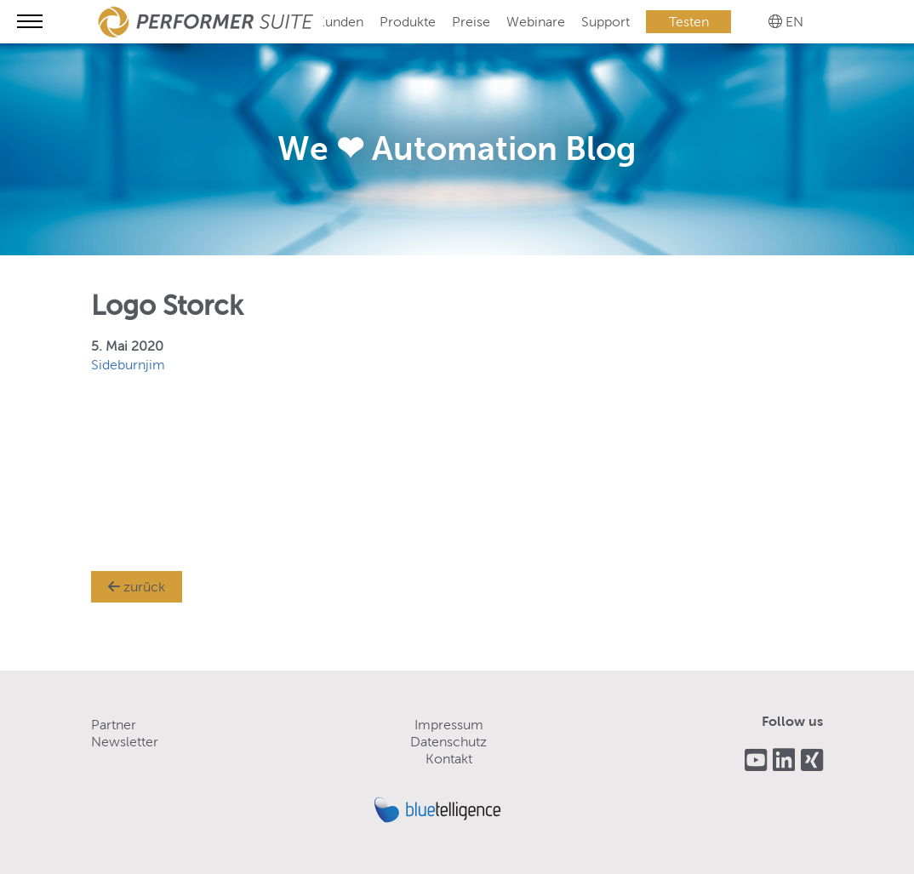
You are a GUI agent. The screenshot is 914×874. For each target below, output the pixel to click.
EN (794, 21)
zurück (136, 587)
